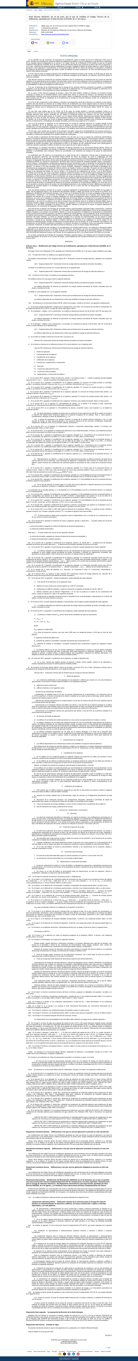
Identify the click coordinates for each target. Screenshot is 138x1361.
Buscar (40, 10)
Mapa (48, 1351)
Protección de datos (71, 1351)
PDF (36, 42)
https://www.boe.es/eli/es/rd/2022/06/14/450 (55, 34)
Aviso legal (54, 1351)
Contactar (29, 1351)
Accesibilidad (62, 1351)
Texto (29, 51)
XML (67, 42)
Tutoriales (96, 1351)
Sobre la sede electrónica (39, 1351)
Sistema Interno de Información (85, 1351)
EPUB (52, 42)
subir (108, 1347)
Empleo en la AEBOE (106, 1351)
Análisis (35, 51)
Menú (97, 7)
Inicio (35, 10)
